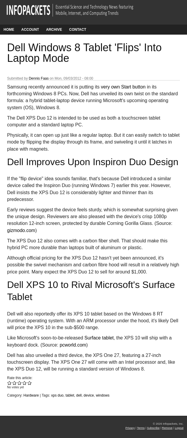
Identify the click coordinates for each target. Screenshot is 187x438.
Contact (77, 30)
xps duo (57, 395)
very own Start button (123, 86)
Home (9, 30)
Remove (167, 427)
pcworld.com (73, 344)
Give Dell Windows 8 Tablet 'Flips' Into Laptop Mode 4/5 (24, 383)
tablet (70, 395)
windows (102, 395)
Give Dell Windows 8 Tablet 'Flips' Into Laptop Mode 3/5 (19, 383)
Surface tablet (99, 337)
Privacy (130, 427)
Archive (54, 30)
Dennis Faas (38, 78)
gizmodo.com (21, 230)
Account (30, 30)
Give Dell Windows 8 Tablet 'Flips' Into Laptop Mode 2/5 (14, 383)
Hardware (31, 395)
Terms (141, 427)
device (89, 395)
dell (79, 395)
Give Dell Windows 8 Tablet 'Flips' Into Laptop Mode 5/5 (29, 383)
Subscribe (153, 427)
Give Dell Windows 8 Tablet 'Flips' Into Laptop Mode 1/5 (9, 383)
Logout (179, 427)
